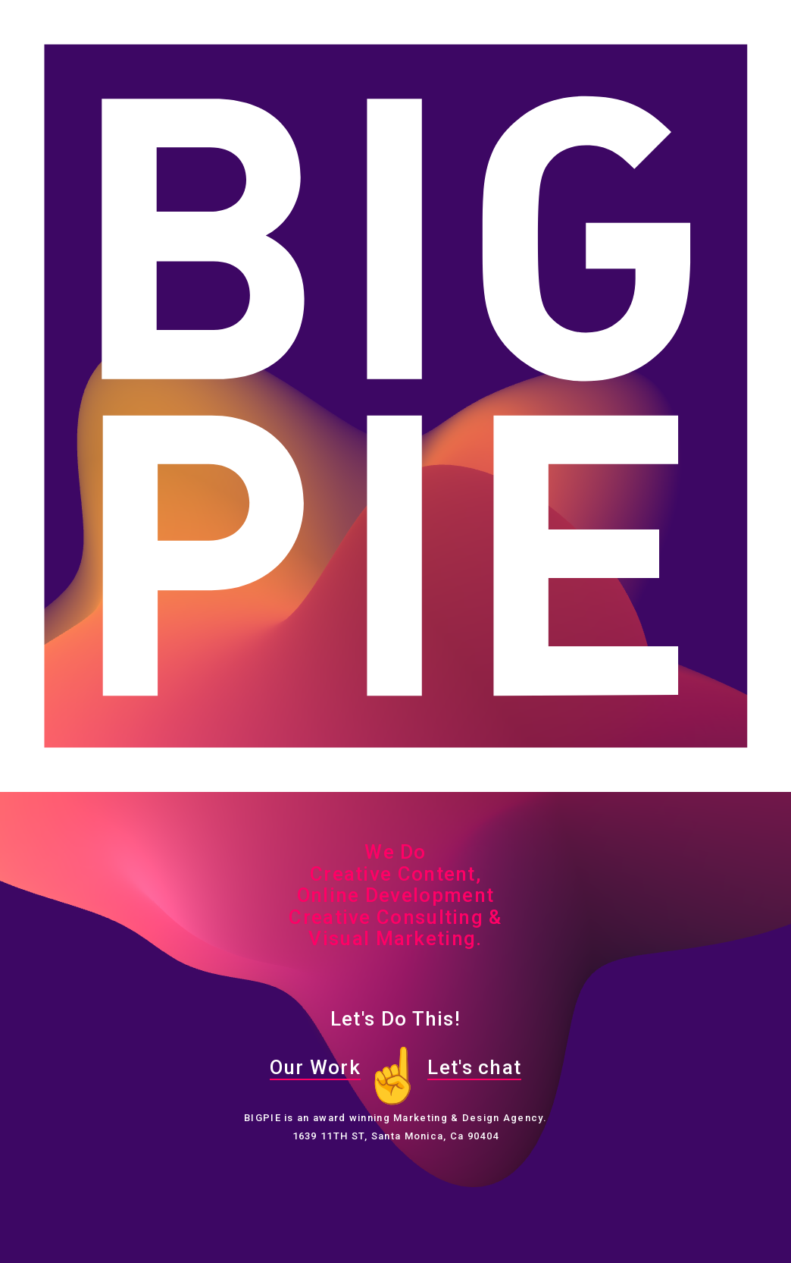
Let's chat (474, 1067)
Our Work (315, 1067)
